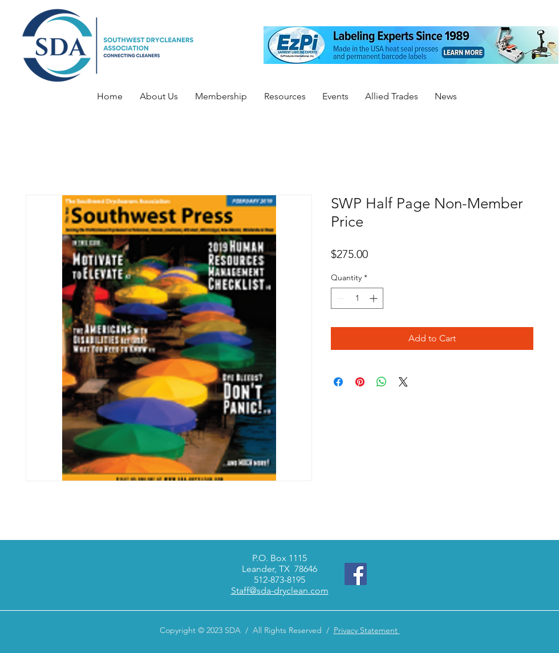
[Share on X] (403, 382)
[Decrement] (340, 298)
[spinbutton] (357, 298)
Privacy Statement (367, 630)
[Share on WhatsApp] (381, 382)
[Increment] (374, 298)
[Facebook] (356, 574)
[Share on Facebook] (338, 382)
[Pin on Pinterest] (360, 382)
